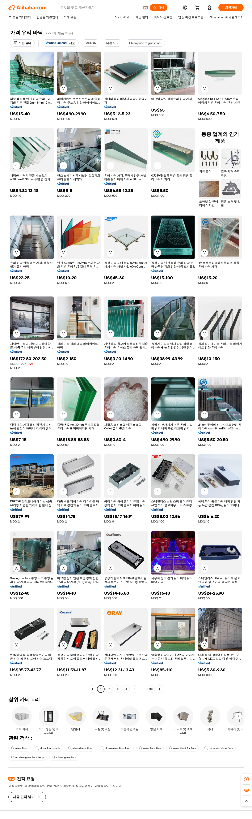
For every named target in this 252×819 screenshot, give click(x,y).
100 (151, 689)
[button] (145, 7)
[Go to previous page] (92, 689)
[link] (246, 779)
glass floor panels (47, 748)
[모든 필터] (22, 43)
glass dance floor (80, 748)
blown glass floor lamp (116, 748)
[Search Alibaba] (100, 7)
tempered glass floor (218, 748)
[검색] (158, 7)
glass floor (19, 748)
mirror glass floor (64, 757)
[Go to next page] (159, 689)
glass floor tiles (150, 748)
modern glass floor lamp (27, 757)
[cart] (198, 8)
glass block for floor (182, 748)
